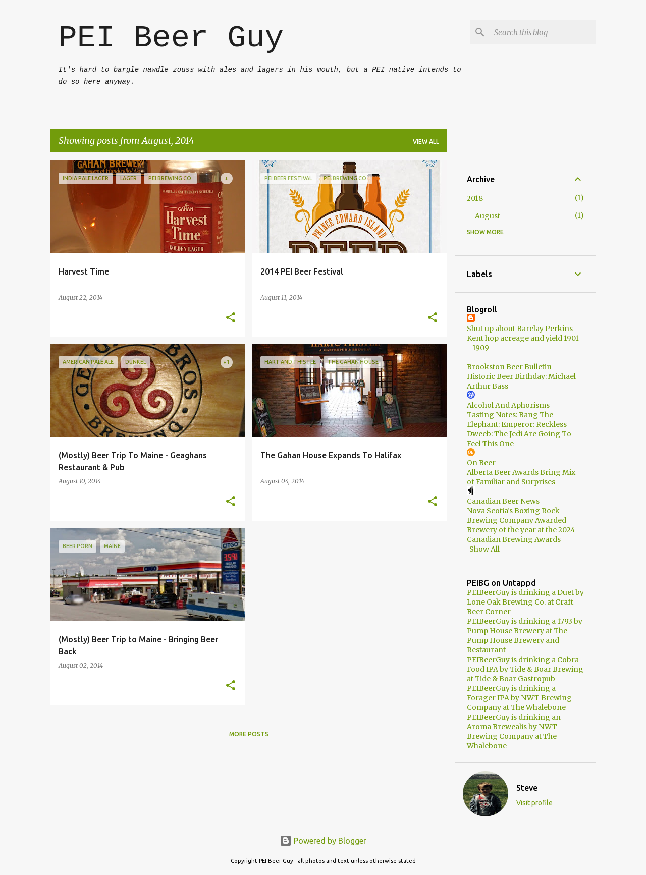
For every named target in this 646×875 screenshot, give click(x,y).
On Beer (481, 462)
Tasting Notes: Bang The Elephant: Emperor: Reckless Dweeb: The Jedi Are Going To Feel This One (519, 429)
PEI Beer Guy (171, 38)
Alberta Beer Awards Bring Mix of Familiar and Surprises (521, 477)
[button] (231, 318)
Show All (484, 549)
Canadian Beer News (503, 501)
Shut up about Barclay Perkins (520, 328)
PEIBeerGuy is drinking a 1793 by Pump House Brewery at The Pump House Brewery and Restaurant (524, 635)
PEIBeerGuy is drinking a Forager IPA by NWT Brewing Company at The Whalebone (519, 698)
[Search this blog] (543, 32)
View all (426, 141)
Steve (526, 787)
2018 (475, 198)
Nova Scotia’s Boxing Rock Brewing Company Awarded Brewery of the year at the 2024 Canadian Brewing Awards (521, 525)
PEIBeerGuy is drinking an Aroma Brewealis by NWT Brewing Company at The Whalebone (514, 731)
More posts (248, 734)
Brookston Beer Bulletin (509, 366)
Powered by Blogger (323, 840)
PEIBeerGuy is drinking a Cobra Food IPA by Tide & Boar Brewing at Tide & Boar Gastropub (525, 669)
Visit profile (534, 803)
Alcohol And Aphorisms (508, 405)
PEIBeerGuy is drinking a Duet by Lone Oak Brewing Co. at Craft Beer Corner (525, 602)
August (487, 216)
